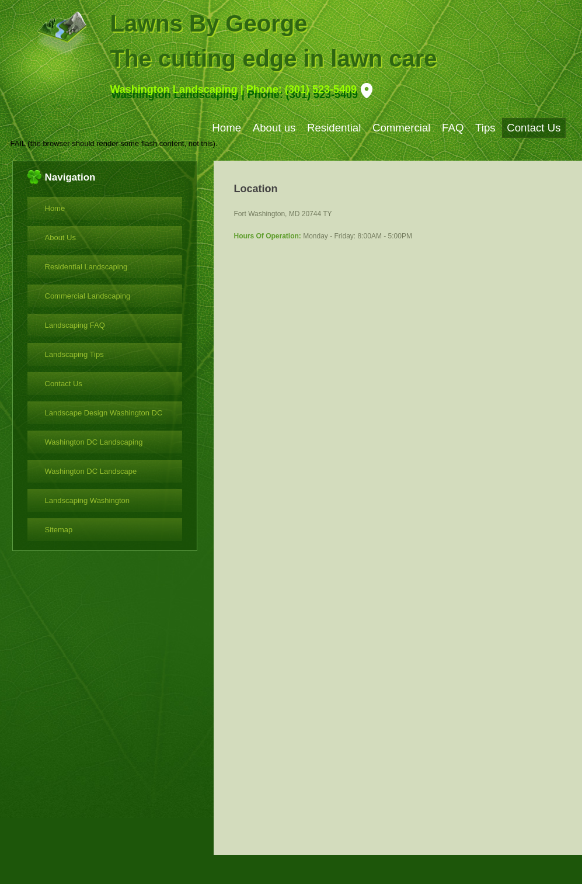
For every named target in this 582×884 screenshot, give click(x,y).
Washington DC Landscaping (94, 442)
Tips (485, 128)
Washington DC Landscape (91, 471)
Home (226, 128)
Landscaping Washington (87, 500)
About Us (60, 237)
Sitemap (59, 529)
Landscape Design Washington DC (104, 412)
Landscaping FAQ (75, 325)
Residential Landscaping (86, 266)
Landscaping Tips (74, 354)
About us (274, 128)
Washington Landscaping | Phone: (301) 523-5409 (233, 89)
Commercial (401, 128)
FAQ (452, 128)
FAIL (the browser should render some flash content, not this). (114, 143)
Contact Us (533, 128)
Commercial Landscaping (88, 296)
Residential (334, 128)
